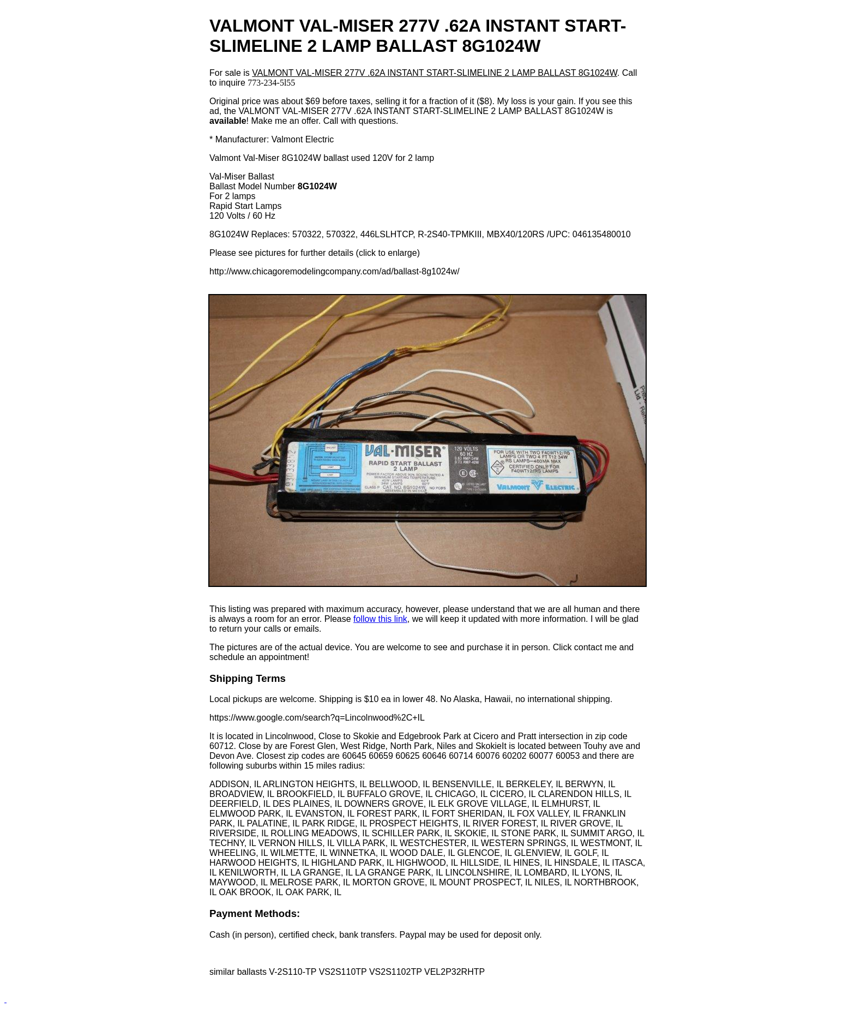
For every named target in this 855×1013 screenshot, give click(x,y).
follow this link (380, 619)
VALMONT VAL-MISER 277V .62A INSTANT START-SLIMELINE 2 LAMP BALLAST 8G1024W (434, 72)
